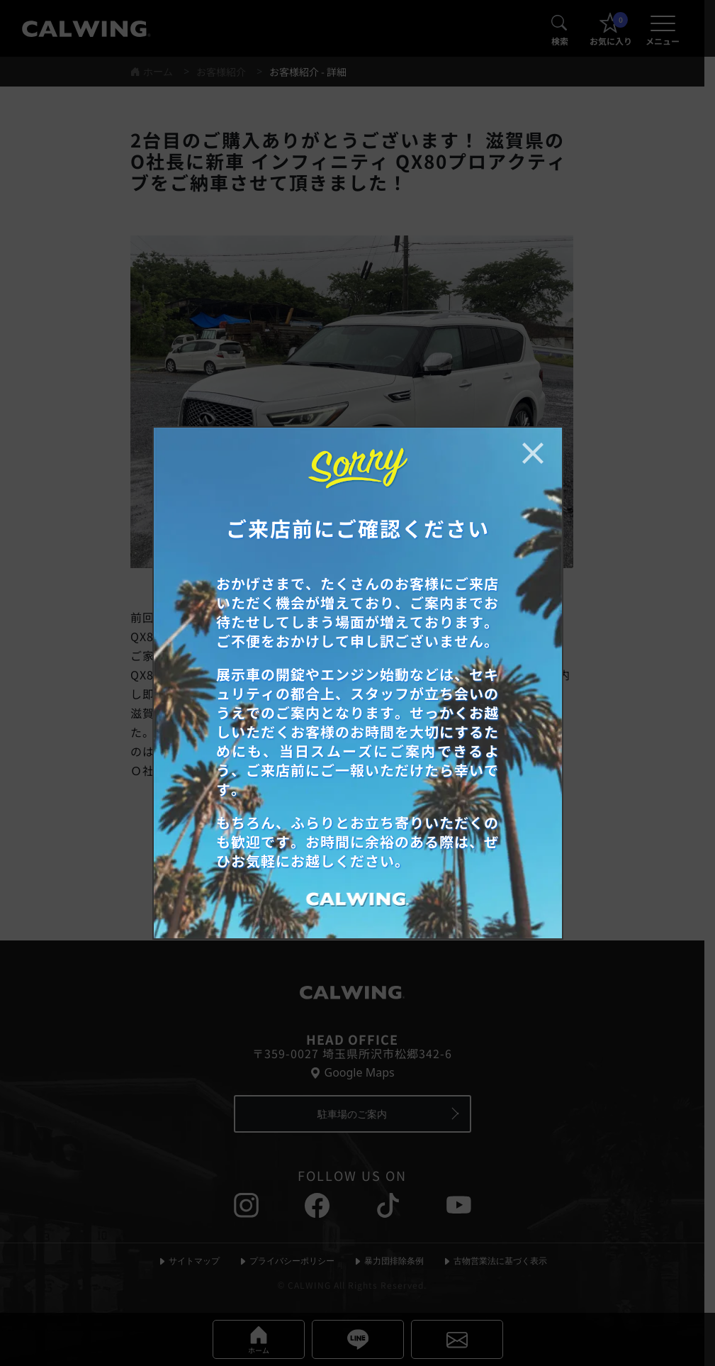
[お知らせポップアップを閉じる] (533, 453)
